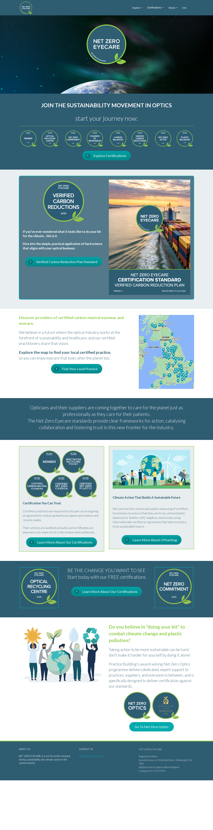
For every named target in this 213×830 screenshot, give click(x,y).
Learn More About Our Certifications (60, 542)
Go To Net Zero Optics (151, 727)
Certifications (154, 7)
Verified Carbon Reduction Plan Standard (62, 261)
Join (184, 7)
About (171, 7)
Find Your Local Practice (76, 368)
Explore (136, 7)
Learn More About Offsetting (151, 539)
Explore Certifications (105, 155)
